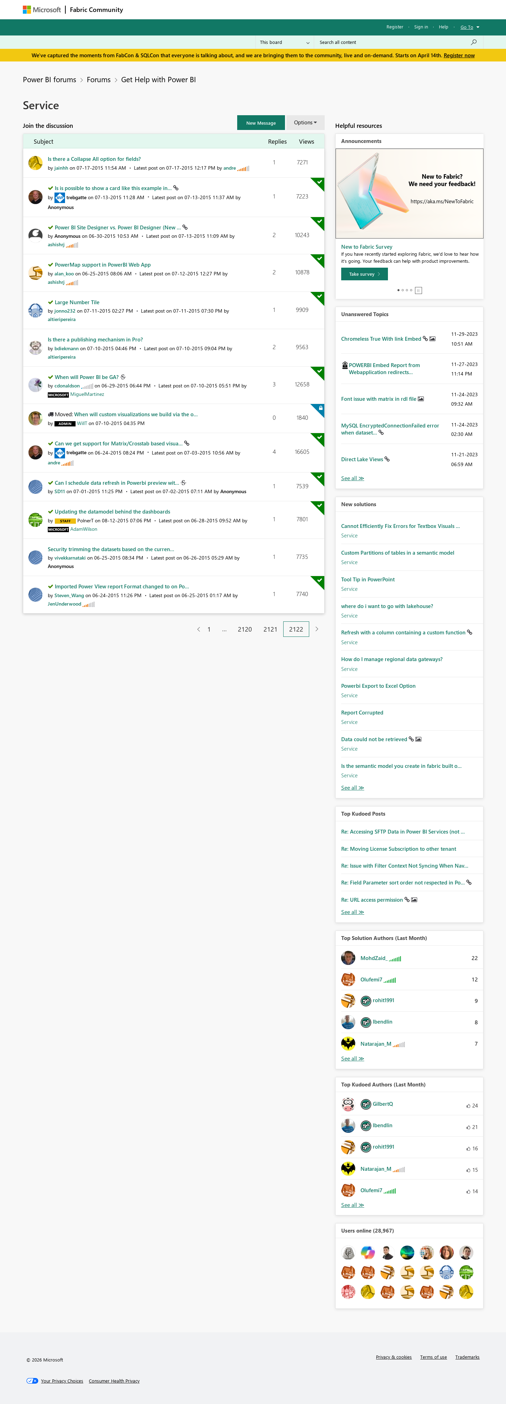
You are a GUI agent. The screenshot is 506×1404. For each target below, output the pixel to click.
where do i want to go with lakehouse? (387, 605)
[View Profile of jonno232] (65, 310)
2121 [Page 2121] (271, 629)
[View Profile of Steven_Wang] (69, 595)
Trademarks (467, 1357)
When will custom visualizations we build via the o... (136, 414)
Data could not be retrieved (375, 739)
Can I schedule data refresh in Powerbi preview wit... (118, 482)
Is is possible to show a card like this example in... (114, 187)
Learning (288, 9)
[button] (261, 122)
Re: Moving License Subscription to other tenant (398, 848)
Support (318, 9)
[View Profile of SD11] (59, 491)
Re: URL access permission (372, 899)
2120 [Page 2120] (245, 629)
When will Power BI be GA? (87, 376)
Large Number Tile (77, 302)
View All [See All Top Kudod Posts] (352, 912)
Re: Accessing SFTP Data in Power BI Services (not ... (403, 831)
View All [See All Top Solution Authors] (352, 1058)
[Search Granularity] (285, 42)
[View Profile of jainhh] (61, 167)
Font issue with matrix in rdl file (379, 398)
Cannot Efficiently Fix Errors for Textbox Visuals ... (400, 525)
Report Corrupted (362, 712)
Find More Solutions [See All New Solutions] (352, 788)
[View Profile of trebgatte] (76, 197)
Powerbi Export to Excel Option (378, 685)
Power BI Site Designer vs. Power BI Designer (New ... (118, 227)
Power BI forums (49, 79)
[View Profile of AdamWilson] (83, 528)
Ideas (198, 9)
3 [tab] (407, 290)
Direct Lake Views (362, 459)
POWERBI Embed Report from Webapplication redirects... (384, 368)
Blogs (261, 9)
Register (395, 27)
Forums (139, 9)
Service (349, 535)
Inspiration (170, 9)
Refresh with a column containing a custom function (404, 632)
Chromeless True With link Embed (382, 338)
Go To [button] (467, 27)
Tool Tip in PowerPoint (368, 579)
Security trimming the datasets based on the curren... (111, 549)
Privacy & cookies (394, 1357)
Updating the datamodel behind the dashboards (112, 511)
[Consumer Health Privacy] (114, 1380)
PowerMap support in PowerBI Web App (103, 264)
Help (443, 27)
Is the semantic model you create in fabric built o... (401, 765)
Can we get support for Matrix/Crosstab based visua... (119, 443)
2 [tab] (402, 290)
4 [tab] (411, 290)
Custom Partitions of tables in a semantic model (397, 552)
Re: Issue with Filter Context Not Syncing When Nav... (404, 865)
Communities (230, 9)
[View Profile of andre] (229, 167)
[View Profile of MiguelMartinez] (87, 394)
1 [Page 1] (209, 629)
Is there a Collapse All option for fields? (94, 158)
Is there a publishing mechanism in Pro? (95, 339)
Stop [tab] (418, 290)
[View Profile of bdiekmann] (66, 348)
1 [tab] (398, 290)
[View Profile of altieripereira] (62, 319)
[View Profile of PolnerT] (85, 520)
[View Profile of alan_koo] (64, 273)
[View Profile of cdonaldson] (67, 385)
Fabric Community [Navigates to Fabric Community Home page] (96, 9)
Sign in (421, 27)
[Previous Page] (195, 629)
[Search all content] (399, 42)
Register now (459, 55)
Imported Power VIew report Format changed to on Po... (122, 586)
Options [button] (303, 122)
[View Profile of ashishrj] (56, 244)
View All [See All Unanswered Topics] (352, 478)
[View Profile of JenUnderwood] (64, 603)
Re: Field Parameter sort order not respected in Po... (403, 882)
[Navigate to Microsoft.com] (42, 10)
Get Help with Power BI (158, 79)
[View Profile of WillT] (82, 423)
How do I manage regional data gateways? (392, 658)
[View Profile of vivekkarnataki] (70, 557)
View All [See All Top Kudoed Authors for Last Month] (352, 1205)
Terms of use (433, 1357)
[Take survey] (364, 274)
